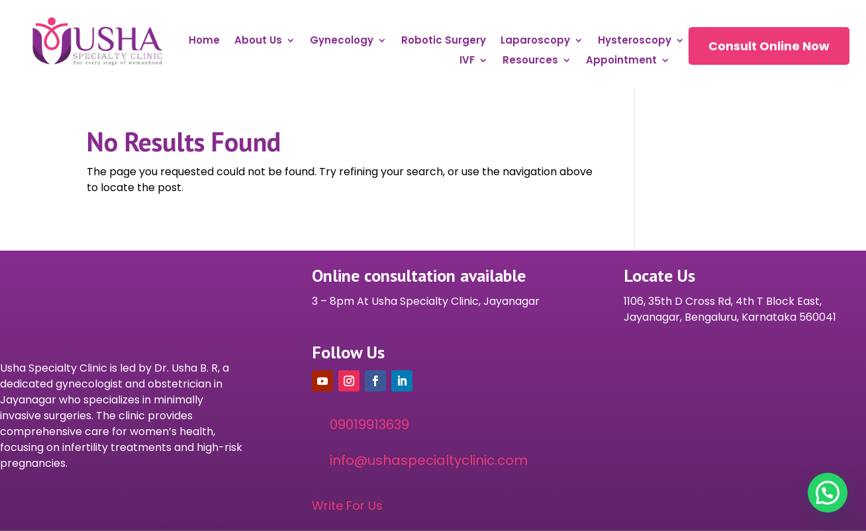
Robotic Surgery (443, 41)
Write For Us (347, 505)
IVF (467, 61)
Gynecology (341, 41)
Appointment (621, 61)
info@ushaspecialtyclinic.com (429, 460)
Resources (530, 61)
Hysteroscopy (634, 41)
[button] (827, 492)
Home (204, 41)
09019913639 (369, 424)
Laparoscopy (535, 41)
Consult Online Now (769, 46)
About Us (258, 41)
